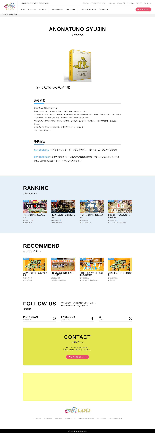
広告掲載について (69, 420)
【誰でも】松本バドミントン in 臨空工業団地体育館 (91, 274)
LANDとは (87, 2)
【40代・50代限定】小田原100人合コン (91, 216)
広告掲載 (140, 2)
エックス (115, 318)
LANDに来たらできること (99, 2)
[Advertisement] (77, 388)
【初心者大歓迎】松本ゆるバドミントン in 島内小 (63, 274)
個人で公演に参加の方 (42, 150)
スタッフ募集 (132, 2)
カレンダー (41, 9)
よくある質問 (112, 2)
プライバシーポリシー (117, 420)
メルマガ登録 (122, 2)
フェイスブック (77, 318)
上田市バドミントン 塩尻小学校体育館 (35, 274)
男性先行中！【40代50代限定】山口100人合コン (119, 216)
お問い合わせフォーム (77, 358)
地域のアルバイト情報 (87, 9)
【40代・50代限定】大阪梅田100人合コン (63, 216)
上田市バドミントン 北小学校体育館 (120, 274)
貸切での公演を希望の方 (42, 157)
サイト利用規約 (103, 420)
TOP (4, 14)
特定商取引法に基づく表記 (86, 420)
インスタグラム (39, 318)
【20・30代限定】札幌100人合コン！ (35, 216)
